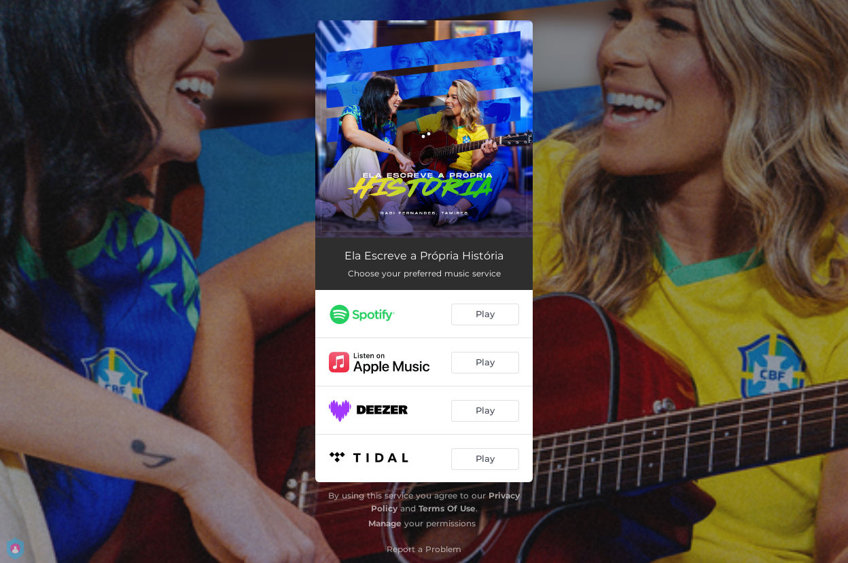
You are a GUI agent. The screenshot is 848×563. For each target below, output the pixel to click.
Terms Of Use (447, 508)
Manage (385, 523)
